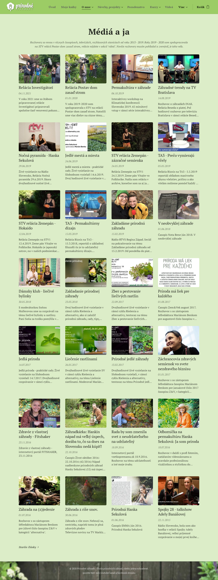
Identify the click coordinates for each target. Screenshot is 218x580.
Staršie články (27, 547)
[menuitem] (49, 7)
